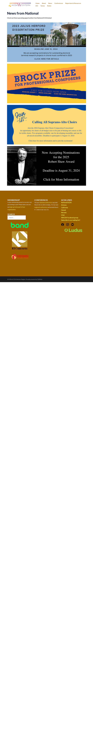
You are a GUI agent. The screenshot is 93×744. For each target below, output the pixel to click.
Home (37, 3)
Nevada (63, 212)
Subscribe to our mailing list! (70, 220)
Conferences (58, 3)
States (49, 6)
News (50, 3)
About (44, 3)
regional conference (41, 207)
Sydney (40, 279)
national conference (45, 202)
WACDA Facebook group (69, 218)
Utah (63, 215)
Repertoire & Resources (73, 3)
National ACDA (66, 202)
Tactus (42, 6)
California (64, 207)
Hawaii (63, 210)
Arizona (63, 205)
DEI (36, 6)
